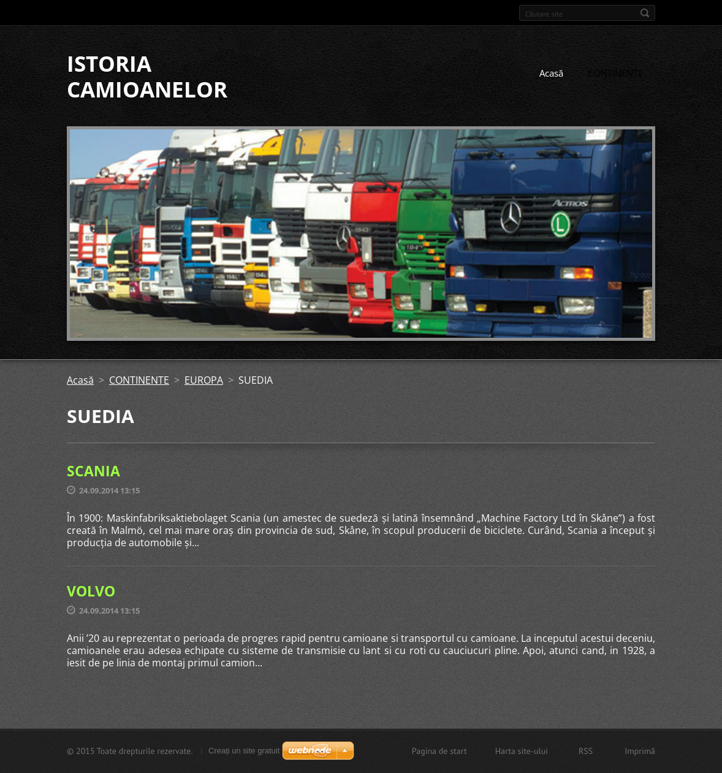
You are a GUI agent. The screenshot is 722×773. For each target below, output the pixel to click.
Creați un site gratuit (243, 750)
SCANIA (93, 471)
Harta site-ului (521, 750)
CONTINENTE (615, 73)
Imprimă (640, 750)
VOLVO (91, 591)
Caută (645, 13)
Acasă (551, 73)
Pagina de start (439, 750)
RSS (586, 750)
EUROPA (203, 380)
